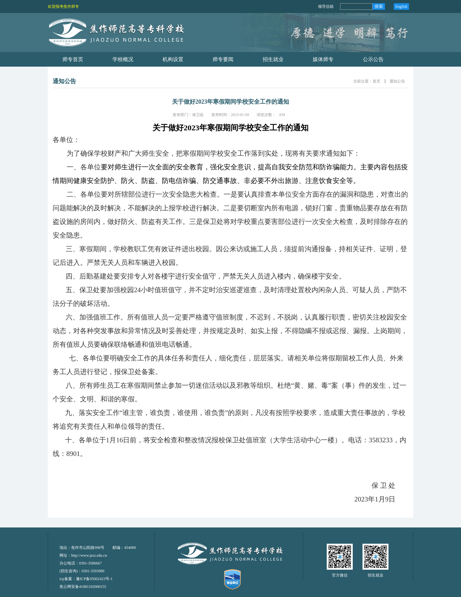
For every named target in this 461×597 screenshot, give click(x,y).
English (401, 6)
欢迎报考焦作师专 (63, 6)
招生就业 (375, 575)
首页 (376, 81)
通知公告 (397, 81)
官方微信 (340, 575)
